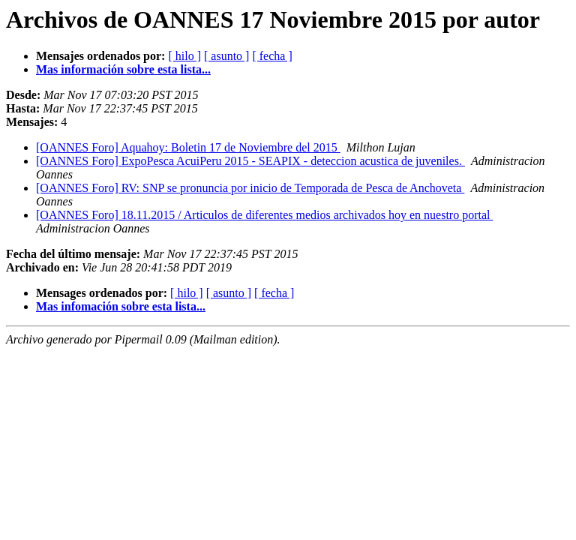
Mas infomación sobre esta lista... (121, 306)
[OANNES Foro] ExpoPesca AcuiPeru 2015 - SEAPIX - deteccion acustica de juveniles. (250, 160)
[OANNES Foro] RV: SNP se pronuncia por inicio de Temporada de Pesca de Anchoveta (250, 188)
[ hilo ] (184, 56)
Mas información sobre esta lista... (123, 69)
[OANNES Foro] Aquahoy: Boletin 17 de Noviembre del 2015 (188, 147)
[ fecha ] (272, 56)
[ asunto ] (226, 56)
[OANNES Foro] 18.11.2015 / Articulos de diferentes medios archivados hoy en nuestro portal (265, 214)
